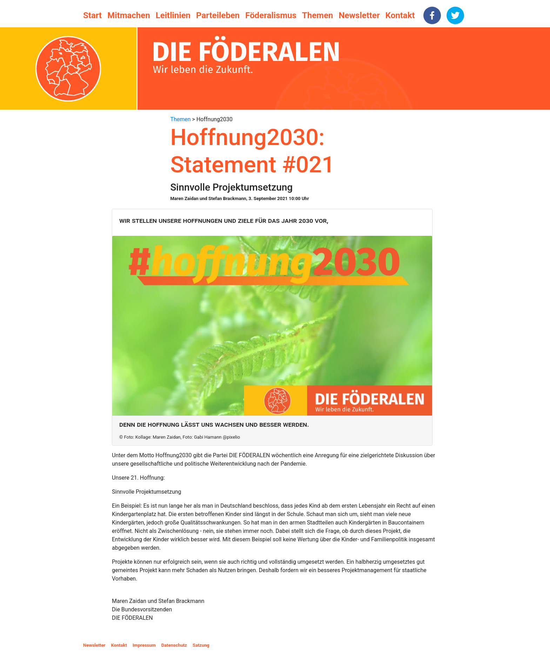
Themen (317, 15)
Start (92, 15)
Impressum (144, 645)
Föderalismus (270, 15)
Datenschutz (174, 645)
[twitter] (455, 15)
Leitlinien (173, 15)
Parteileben (218, 15)
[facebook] (432, 15)
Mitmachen (128, 15)
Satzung (201, 645)
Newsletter (359, 15)
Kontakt (400, 15)
